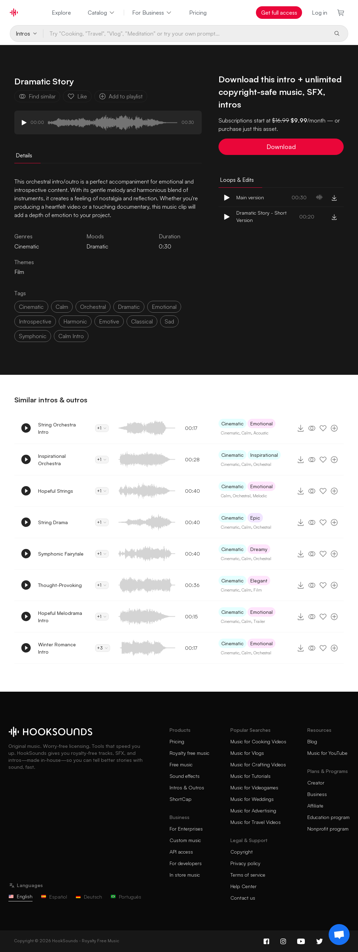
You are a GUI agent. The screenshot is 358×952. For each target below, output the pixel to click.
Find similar (37, 96)
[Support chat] (339, 934)
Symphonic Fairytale (61, 554)
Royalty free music (189, 753)
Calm (246, 433)
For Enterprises (186, 829)
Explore (61, 12)
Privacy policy (245, 863)
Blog (312, 741)
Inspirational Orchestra (52, 459)
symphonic (32, 336)
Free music (181, 764)
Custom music (185, 840)
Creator (315, 783)
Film (19, 271)
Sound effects (185, 776)
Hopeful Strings (55, 491)
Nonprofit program (328, 829)
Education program (328, 817)
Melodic (260, 495)
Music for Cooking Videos (258, 741)
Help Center (243, 886)
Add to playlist (121, 96)
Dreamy (258, 549)
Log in (319, 12)
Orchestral (262, 464)
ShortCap (181, 799)
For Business (152, 12)
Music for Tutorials (250, 776)
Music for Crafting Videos (258, 764)
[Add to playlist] (334, 428)
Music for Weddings (252, 799)
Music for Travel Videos (255, 822)
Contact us (242, 898)
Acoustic (260, 433)
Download (281, 146)
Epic (255, 518)
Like (77, 96)
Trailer (259, 621)
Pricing (198, 12)
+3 (102, 647)
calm (62, 306)
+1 (102, 428)
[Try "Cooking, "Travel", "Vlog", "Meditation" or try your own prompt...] (185, 33)
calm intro (71, 336)
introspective (35, 321)
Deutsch (89, 897)
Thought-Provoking (60, 585)
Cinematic (232, 423)
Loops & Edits (237, 179)
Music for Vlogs (247, 753)
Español (54, 897)
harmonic (75, 321)
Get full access (279, 12)
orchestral (93, 306)
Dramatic (97, 246)
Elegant (258, 580)
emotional (164, 306)
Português (125, 897)
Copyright (241, 852)
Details (24, 155)
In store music (185, 875)
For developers (186, 863)
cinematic (31, 306)
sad (169, 321)
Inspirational (264, 455)
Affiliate (315, 806)
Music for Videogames (254, 787)
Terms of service (247, 875)
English (20, 896)
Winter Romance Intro (57, 648)
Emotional (261, 423)
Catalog (101, 12)
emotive (109, 321)
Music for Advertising (253, 810)
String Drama (53, 522)
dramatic (129, 306)
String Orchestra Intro (57, 428)
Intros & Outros (187, 787)
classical (142, 321)
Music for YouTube (327, 753)
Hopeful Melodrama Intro (60, 616)
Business (317, 794)
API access (181, 852)
